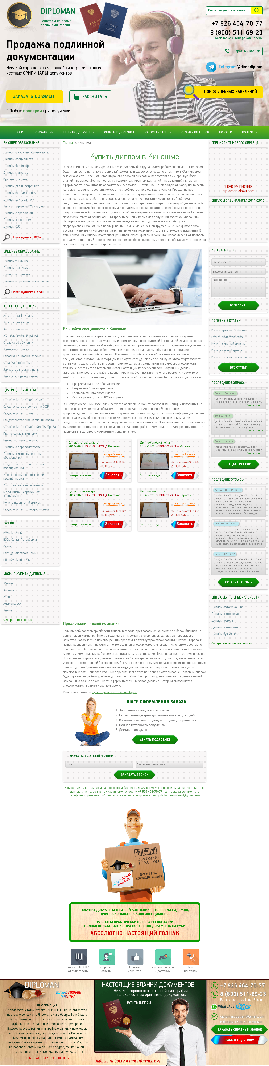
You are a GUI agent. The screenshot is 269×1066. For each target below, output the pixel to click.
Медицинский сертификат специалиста (21, 494)
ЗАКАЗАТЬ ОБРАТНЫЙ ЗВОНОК (240, 1030)
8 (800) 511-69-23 (236, 33)
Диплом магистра (15, 173)
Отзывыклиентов (134, 969)
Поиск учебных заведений (230, 91)
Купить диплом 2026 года (229, 334)
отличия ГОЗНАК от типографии (78, 969)
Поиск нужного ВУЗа (26, 238)
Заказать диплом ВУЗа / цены (24, 206)
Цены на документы (78, 132)
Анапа (7, 610)
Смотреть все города (18, 620)
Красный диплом (15, 179)
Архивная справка (16, 349)
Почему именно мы (16, 560)
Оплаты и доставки (119, 132)
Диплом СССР (12, 227)
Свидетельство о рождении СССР (26, 407)
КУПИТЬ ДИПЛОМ (139, 1003)
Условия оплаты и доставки (163, 969)
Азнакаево (10, 590)
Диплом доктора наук (18, 200)
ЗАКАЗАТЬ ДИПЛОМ (239, 1040)
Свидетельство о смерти (20, 413)
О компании (44, 132)
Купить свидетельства (227, 341)
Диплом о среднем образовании (26, 281)
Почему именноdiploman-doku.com (238, 189)
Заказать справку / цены (20, 376)
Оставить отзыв (238, 586)
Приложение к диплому (20, 434)
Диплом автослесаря (226, 618)
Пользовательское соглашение (47, 1058)
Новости (225, 132)
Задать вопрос (239, 468)
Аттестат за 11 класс (18, 316)
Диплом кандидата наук (20, 193)
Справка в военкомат (18, 363)
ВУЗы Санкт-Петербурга (20, 540)
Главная (19, 132)
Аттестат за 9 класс (17, 323)
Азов (6, 597)
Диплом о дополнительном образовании (22, 456)
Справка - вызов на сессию (22, 356)
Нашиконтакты (191, 969)
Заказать (113, 475)
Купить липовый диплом (228, 348)
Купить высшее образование (231, 361)
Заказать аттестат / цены (21, 370)
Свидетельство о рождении (22, 400)
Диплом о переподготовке (22, 447)
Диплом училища (15, 261)
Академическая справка (20, 336)
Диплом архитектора (226, 631)
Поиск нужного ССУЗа (27, 292)
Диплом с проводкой (18, 213)
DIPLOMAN (42, 985)
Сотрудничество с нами (19, 553)
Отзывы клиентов (195, 132)
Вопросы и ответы (106, 969)
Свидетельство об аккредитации (26, 509)
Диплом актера (222, 624)
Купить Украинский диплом (22, 503)
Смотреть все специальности (231, 647)
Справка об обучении (18, 343)
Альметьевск (12, 604)
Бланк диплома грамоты (20, 440)
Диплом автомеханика (227, 611)
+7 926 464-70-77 (237, 24)
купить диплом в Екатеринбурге (114, 692)
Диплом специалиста (18, 159)
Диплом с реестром (17, 220)
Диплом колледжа (16, 275)
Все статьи (238, 371)
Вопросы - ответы (157, 132)
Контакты (249, 132)
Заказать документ (35, 96)
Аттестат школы (14, 329)
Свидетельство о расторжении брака (29, 427)
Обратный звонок (246, 51)
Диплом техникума (16, 268)
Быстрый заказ (113, 454)
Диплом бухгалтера (225, 638)
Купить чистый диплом (227, 354)
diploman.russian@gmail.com (180, 795)
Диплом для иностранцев (21, 186)
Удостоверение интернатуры (23, 485)
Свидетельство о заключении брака (28, 420)
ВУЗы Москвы (12, 533)
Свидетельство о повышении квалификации (23, 466)
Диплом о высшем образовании (25, 152)
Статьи (8, 546)
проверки (32, 111)
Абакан (8, 584)
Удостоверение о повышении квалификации (23, 477)
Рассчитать (94, 96)
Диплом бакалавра (16, 166)
